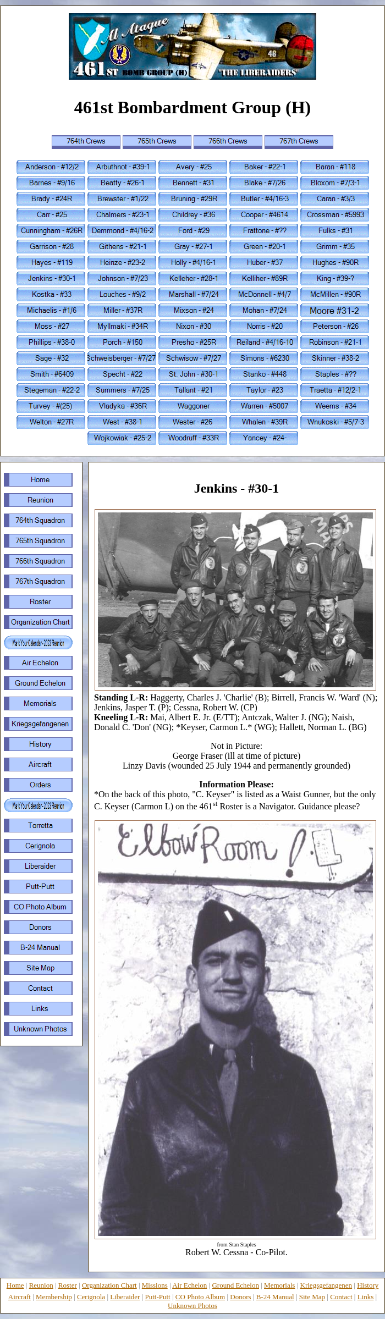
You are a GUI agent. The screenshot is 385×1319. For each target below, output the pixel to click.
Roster (67, 1285)
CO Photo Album (200, 1297)
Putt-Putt (157, 1297)
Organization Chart (109, 1285)
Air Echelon (189, 1285)
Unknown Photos (192, 1305)
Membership (54, 1297)
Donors (240, 1297)
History (367, 1285)
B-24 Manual (275, 1297)
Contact (341, 1297)
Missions (155, 1285)
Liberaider (125, 1297)
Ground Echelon (235, 1285)
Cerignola (91, 1297)
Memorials (279, 1285)
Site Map (312, 1297)
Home (15, 1285)
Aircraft (19, 1297)
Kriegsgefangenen (326, 1285)
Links (366, 1297)
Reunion (41, 1285)
